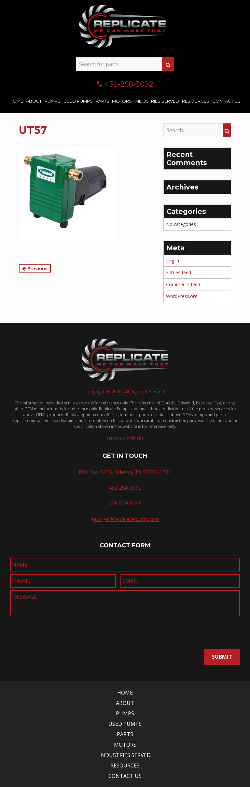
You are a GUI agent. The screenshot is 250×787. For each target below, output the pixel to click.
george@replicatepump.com (125, 519)
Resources (195, 101)
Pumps (53, 101)
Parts (102, 101)
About (34, 101)
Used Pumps (78, 101)
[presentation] (48, 630)
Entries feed (178, 272)
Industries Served (157, 101)
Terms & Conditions (124, 438)
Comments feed (183, 284)
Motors (122, 101)
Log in (172, 261)
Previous (35, 268)
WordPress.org (181, 296)
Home (16, 101)
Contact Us (226, 101)
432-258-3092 (129, 84)
